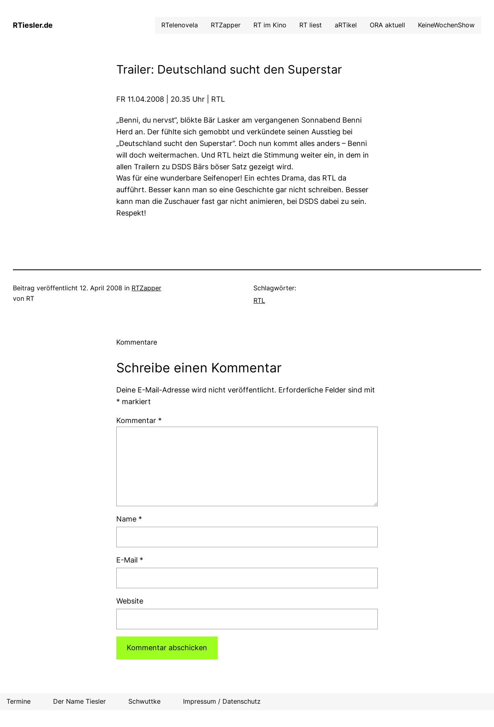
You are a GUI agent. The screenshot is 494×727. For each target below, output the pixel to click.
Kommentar (139, 420)
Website (129, 601)
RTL (259, 300)
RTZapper (146, 288)
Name (129, 519)
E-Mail (129, 560)
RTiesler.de (33, 25)
